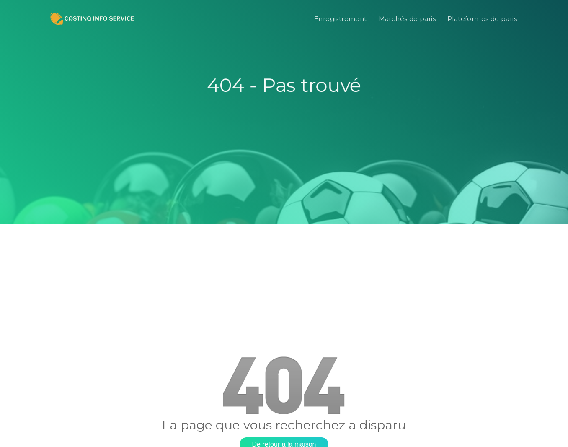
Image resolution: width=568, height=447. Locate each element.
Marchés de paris (407, 19)
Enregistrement (340, 19)
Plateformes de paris (482, 19)
